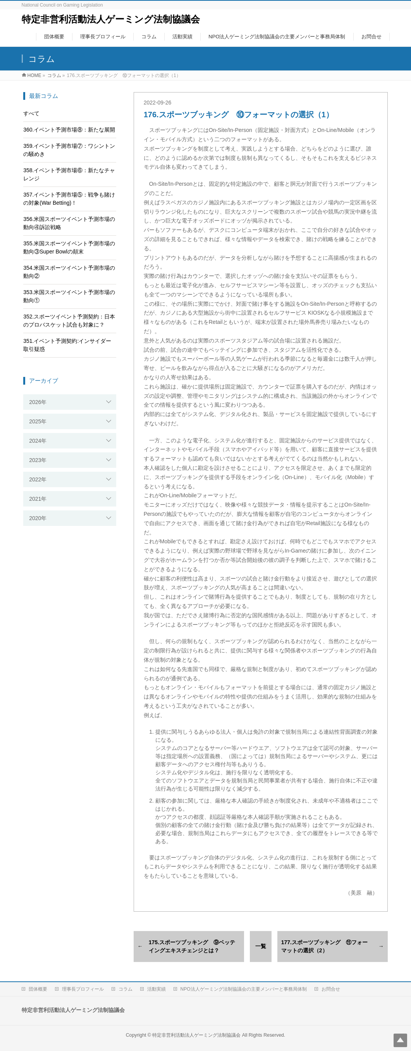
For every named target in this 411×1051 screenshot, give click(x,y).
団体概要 (38, 989)
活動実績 (156, 989)
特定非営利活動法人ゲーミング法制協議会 (111, 19)
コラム (125, 989)
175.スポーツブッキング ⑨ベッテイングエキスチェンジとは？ (192, 946)
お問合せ (331, 989)
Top (400, 1040)
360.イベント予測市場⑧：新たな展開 (69, 130)
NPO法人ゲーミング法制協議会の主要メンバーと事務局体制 (244, 989)
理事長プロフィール (83, 989)
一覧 (260, 946)
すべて (31, 113)
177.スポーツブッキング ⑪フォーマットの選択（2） (324, 946)
